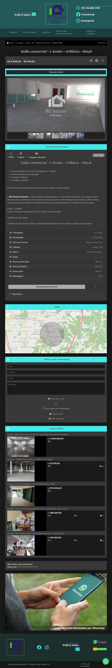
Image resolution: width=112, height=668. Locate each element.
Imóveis (13, 32)
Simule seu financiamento (64, 32)
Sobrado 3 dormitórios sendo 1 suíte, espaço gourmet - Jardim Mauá (35, 533)
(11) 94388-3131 (90, 7)
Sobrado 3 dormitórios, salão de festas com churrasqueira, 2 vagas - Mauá (37, 509)
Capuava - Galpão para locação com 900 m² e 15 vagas (29, 459)
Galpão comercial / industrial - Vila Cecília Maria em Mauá (31, 484)
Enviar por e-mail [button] (56, 399)
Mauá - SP (29, 43)
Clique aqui (12, 567)
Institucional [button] (29, 32)
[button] (14, 105)
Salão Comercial (42, 43)
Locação (19, 43)
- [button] (8, 315)
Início (10, 43)
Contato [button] (46, 32)
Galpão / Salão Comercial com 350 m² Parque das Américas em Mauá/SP (37, 434)
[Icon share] (85, 14)
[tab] (14, 72)
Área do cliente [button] (91, 32)
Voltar (101, 43)
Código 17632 (57, 43)
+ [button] (8, 312)
